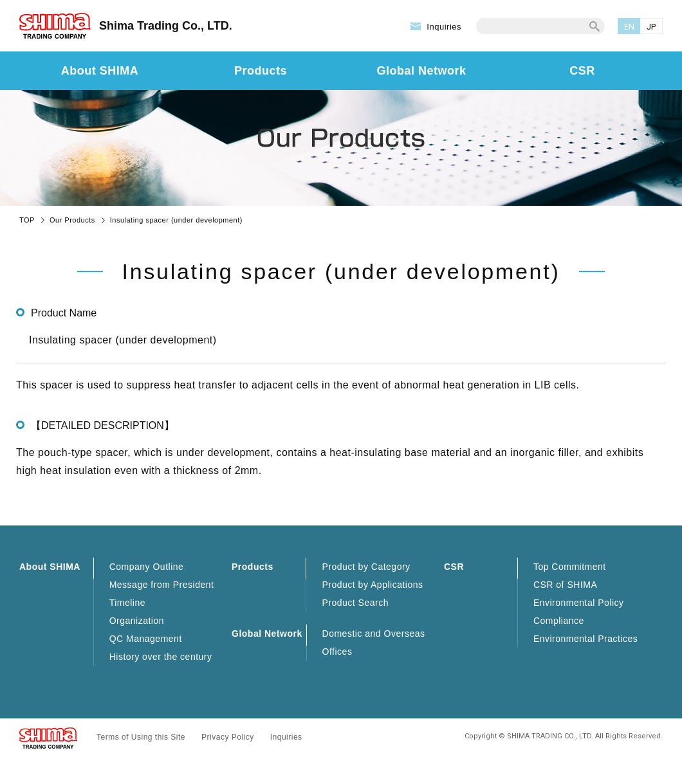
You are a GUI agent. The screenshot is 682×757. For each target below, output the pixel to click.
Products (260, 70)
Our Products (72, 220)
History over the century (160, 657)
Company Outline (146, 566)
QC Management (145, 639)
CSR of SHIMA (565, 584)
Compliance (558, 621)
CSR (582, 70)
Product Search (355, 602)
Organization (136, 621)
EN (629, 27)
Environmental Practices (585, 639)
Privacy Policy (227, 737)
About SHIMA (99, 70)
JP (651, 27)
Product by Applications (372, 584)
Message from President (161, 584)
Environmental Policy (578, 602)
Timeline (127, 602)
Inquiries (444, 27)
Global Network (421, 70)
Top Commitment (569, 566)
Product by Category (366, 566)
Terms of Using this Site (141, 737)
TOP (27, 220)
